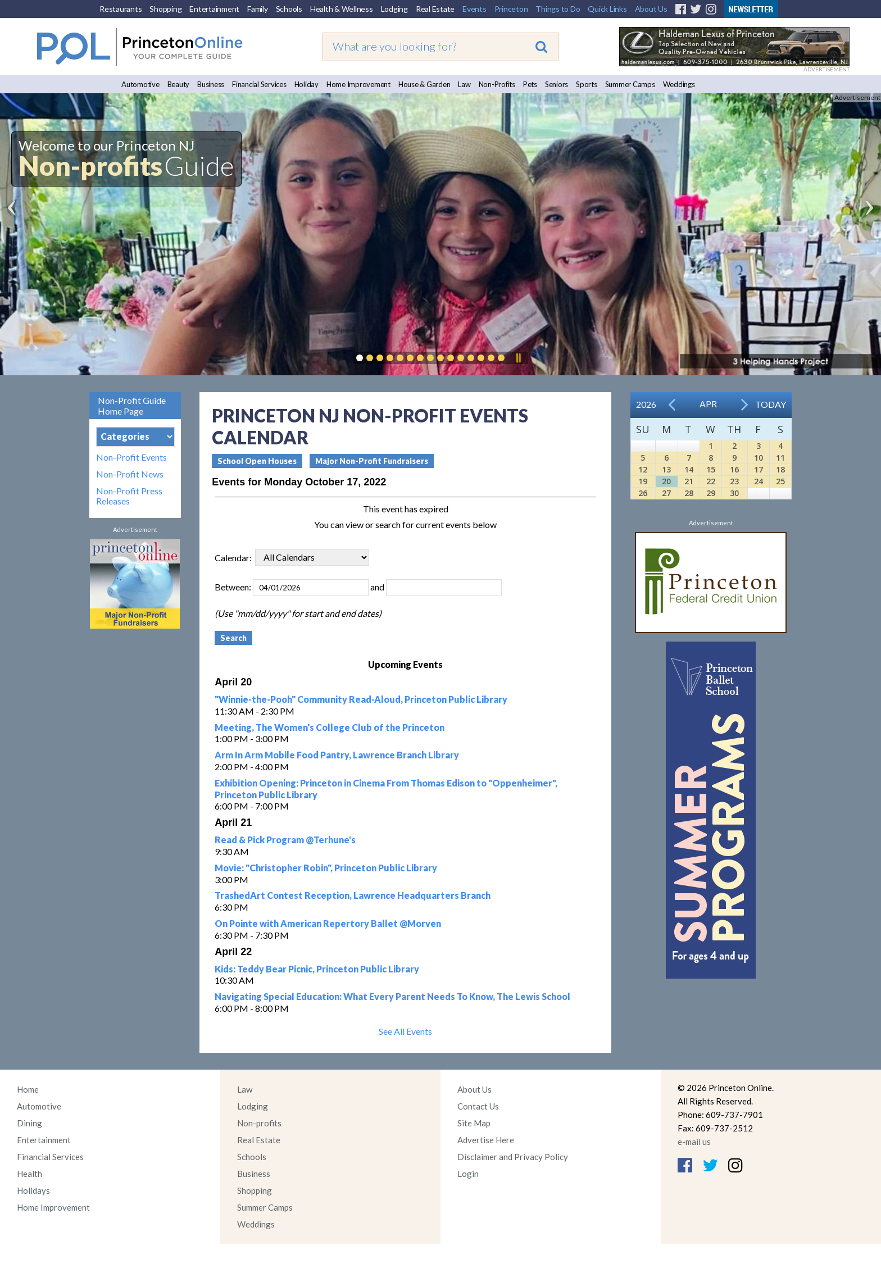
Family (257, 8)
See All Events (405, 1031)
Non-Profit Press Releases (129, 496)
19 (642, 481)
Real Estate (435, 8)
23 (734, 481)
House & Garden (424, 84)
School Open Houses (257, 461)
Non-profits (259, 1123)
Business (210, 84)
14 (688, 469)
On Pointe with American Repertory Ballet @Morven (328, 923)
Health (29, 1174)
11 (780, 457)
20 (666, 481)
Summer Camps (630, 84)
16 (734, 469)
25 (780, 481)
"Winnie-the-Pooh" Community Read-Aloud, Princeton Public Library (361, 699)
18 (780, 469)
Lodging (394, 8)
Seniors (556, 84)
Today (770, 404)
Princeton (511, 8)
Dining (29, 1123)
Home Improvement (358, 84)
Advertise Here (485, 1140)
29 (710, 493)
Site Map (474, 1123)
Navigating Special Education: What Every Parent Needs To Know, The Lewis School (392, 996)
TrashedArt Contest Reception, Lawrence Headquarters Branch (353, 895)
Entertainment (214, 8)
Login (468, 1174)
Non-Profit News (130, 474)
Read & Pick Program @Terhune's (285, 839)
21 (688, 481)
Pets (530, 84)
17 (758, 469)
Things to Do (557, 8)
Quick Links (607, 8)
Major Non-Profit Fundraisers (371, 461)
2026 (646, 404)
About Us (651, 8)
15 (710, 469)
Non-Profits (497, 84)
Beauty (178, 84)
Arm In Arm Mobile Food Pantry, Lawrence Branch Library (337, 754)
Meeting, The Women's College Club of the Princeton (329, 727)
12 (642, 469)
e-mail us (694, 1141)
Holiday (306, 84)
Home (28, 1089)
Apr (708, 403)
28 (688, 493)
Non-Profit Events (131, 457)
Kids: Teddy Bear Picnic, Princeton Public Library (317, 968)
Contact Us (478, 1106)
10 (758, 457)
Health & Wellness (341, 8)
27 (666, 493)
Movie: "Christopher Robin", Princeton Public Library (326, 867)
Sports (586, 84)
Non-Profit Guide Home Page (132, 405)
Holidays (33, 1190)
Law (464, 84)
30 (734, 493)
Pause (518, 358)
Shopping (165, 8)
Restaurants (120, 8)
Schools (289, 8)
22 (710, 481)
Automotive (140, 84)
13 (666, 469)
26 (642, 493)
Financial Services (259, 84)
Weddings (679, 84)
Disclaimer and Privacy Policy (512, 1157)
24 (758, 481)
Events (474, 8)
